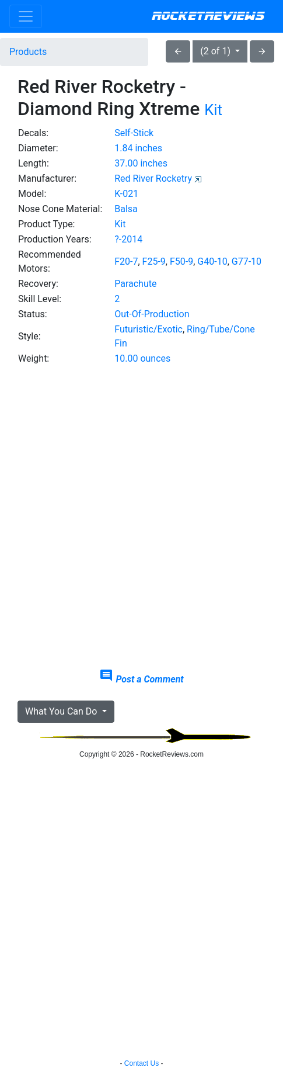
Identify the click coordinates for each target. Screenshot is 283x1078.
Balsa (126, 208)
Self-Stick (133, 132)
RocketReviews (208, 16)
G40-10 (212, 261)
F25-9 (154, 261)
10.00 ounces (142, 358)
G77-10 (246, 261)
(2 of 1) (216, 51)
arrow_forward (262, 51)
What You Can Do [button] (62, 711)
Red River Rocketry (153, 178)
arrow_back (178, 51)
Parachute (135, 283)
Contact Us (141, 1063)
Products (28, 51)
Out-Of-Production (151, 314)
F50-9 (181, 261)
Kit (213, 110)
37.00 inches (140, 163)
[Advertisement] (141, 517)
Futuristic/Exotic (148, 329)
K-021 (126, 193)
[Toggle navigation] (25, 16)
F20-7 (126, 261)
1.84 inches (138, 148)
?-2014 (128, 239)
